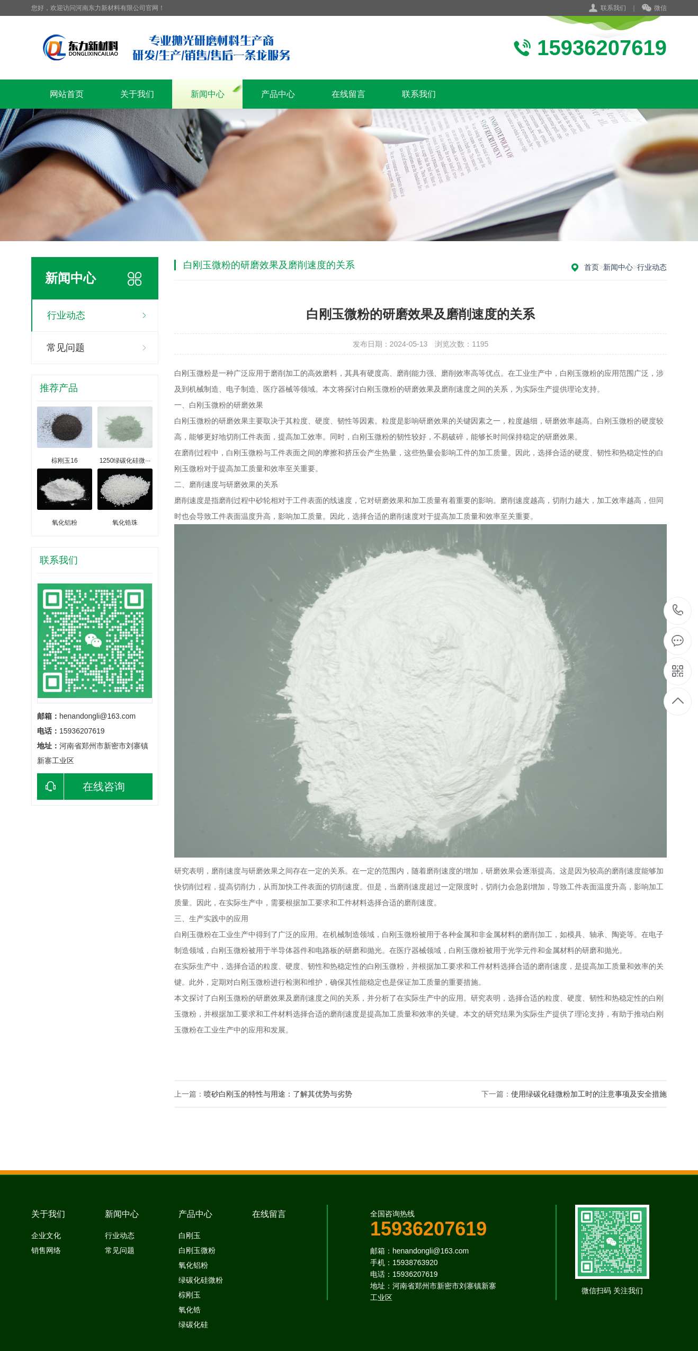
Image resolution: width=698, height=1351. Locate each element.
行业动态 (66, 315)
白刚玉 (189, 1235)
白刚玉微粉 (197, 1250)
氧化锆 (189, 1309)
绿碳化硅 (193, 1324)
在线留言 (348, 94)
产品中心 (278, 94)
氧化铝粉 (193, 1265)
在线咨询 (81, 786)
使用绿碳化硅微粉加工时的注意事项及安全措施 (589, 1094)
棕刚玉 (189, 1295)
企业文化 (46, 1235)
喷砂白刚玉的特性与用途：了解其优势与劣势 (278, 1094)
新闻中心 (208, 94)
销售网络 (46, 1250)
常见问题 (66, 347)
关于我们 (137, 94)
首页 (591, 267)
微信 (654, 8)
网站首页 (67, 94)
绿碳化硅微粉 (200, 1280)
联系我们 (613, 8)
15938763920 (678, 610)
